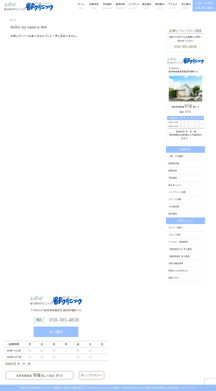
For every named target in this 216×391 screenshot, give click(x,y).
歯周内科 (120, 6)
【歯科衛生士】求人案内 (180, 249)
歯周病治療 (173, 163)
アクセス (172, 6)
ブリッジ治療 (174, 199)
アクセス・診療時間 (178, 242)
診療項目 (94, 6)
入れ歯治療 (173, 206)
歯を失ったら (174, 185)
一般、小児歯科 (175, 156)
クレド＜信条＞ (175, 227)
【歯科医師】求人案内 (179, 256)
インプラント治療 (176, 192)
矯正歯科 (146, 6)
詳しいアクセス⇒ (91, 375)
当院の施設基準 (175, 263)
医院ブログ (173, 278)
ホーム (81, 6)
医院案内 (159, 6)
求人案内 (186, 6)
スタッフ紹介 (174, 235)
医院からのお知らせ (178, 271)
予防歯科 (107, 6)
